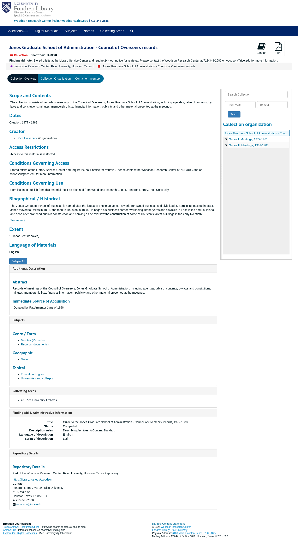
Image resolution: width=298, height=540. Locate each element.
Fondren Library (160, 530)
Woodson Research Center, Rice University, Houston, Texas (53, 66)
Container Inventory (87, 78)
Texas (25, 359)
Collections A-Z (17, 31)
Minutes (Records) (32, 340)
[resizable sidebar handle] (221, 174)
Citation (261, 48)
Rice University (179, 530)
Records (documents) (35, 344)
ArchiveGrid (9, 530)
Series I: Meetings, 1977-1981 (248, 139)
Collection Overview (23, 78)
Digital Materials (47, 31)
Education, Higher (32, 374)
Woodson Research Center (32, 20)
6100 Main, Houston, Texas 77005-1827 (194, 533)
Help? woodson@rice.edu (70, 20)
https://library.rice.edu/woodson (33, 479)
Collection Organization (56, 78)
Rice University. (27, 138)
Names (89, 31)
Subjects (71, 31)
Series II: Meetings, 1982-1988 (249, 145)
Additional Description (29, 268)
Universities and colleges (37, 378)
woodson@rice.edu (28, 504)
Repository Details (26, 453)
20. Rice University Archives (39, 400)
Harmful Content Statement (168, 523)
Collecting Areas (112, 31)
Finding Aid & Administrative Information (42, 412)
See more (17, 220)
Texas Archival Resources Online (21, 526)
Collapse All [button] (18, 261)
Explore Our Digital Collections (20, 533)
